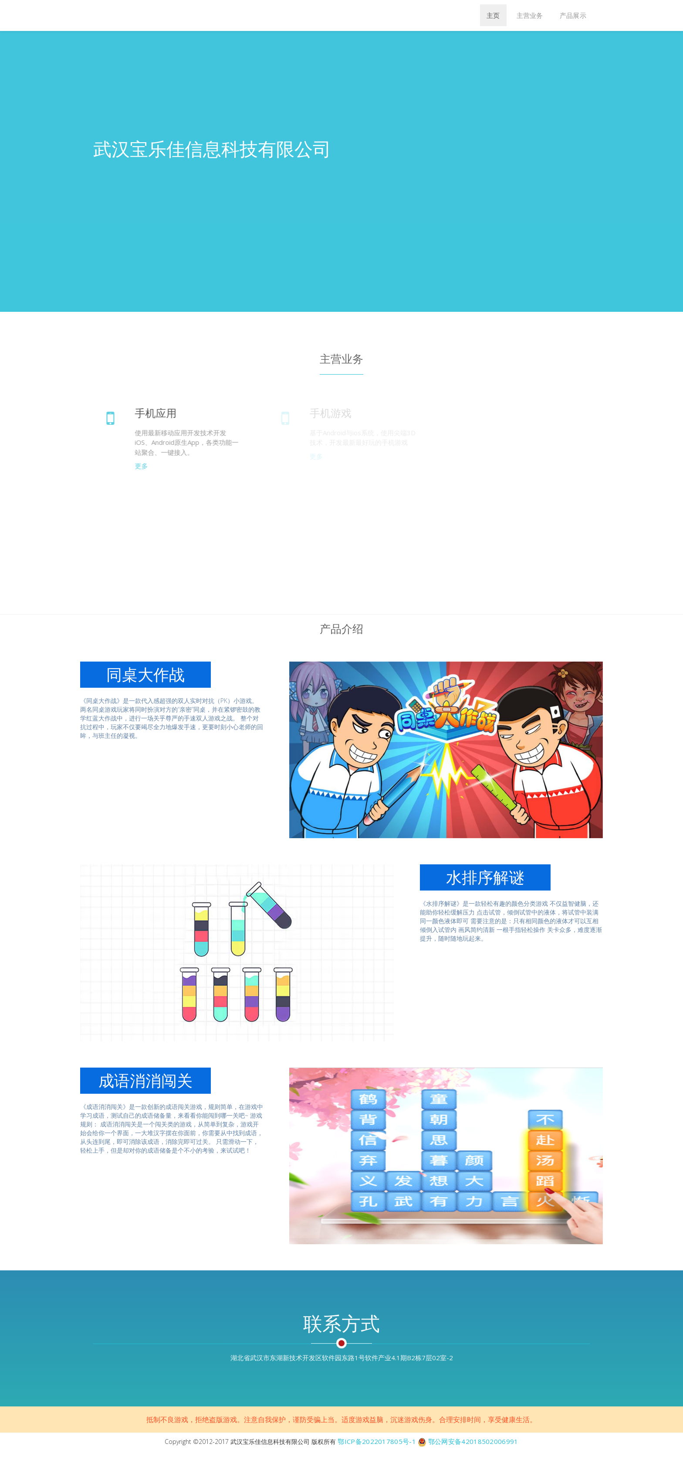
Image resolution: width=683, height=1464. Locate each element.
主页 (493, 15)
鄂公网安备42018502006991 (473, 1441)
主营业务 (530, 15)
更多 (144, 465)
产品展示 (573, 15)
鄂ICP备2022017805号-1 (377, 1441)
